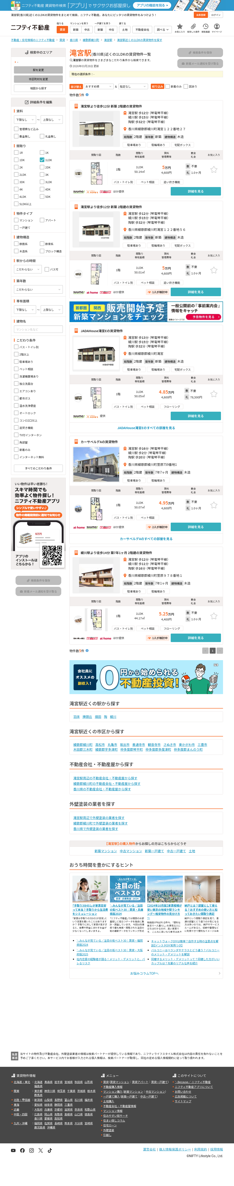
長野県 (58, 1100)
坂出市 (125, 744)
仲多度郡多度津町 (158, 749)
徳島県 (89, 1114)
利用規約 (200, 1149)
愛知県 (38, 1104)
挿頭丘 (87, 716)
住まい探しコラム (114, 1120)
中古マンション (131, 851)
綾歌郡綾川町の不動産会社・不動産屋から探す (107, 783)
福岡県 (38, 1123)
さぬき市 (169, 744)
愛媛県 (48, 1118)
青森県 (48, 1082)
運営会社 (149, 1149)
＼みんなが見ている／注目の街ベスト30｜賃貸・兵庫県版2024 (126, 909)
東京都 (38, 1091)
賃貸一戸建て (159, 1082)
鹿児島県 (39, 1127)
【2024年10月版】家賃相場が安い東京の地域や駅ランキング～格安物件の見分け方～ (164, 911)
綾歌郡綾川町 (83, 744)
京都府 (58, 1109)
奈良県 (78, 1109)
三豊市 (202, 744)
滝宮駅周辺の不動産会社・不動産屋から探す (105, 778)
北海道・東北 (22, 1082)
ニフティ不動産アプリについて (194, 1087)
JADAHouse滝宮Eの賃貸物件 (102, 330)
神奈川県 (49, 1091)
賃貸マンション (119, 1082)
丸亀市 (112, 744)
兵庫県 (48, 1109)
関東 (16, 1091)
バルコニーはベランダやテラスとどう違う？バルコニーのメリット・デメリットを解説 (185, 952)
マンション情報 (112, 1111)
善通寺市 (138, 744)
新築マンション (106, 851)
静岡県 (58, 1104)
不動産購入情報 (112, 1087)
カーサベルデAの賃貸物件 (99, 441)
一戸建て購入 (111, 1096)
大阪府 (38, 1109)
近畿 (16, 1109)
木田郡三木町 (83, 749)
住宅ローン (110, 1125)
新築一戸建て (154, 851)
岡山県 (48, 1114)
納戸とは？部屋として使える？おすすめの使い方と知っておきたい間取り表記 (201, 909)
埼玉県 (61, 1091)
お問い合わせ (183, 1091)
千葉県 (71, 1091)
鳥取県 (58, 1114)
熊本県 (68, 1123)
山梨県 (48, 1100)
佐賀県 (48, 1123)
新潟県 (38, 1100)
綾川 (113, 716)
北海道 (38, 1082)
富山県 (68, 1100)
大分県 (78, 1123)
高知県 (58, 1118)
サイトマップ (183, 1101)
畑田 (98, 716)
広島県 (38, 1114)
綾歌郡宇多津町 (106, 749)
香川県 (38, 1118)
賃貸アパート (140, 1082)
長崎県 (58, 1123)
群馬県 (38, 1095)
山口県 (78, 1114)
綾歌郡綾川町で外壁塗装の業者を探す (100, 823)
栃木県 (91, 1091)
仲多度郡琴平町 (131, 749)
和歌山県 (90, 1109)
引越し (107, 1135)
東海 (16, 1104)
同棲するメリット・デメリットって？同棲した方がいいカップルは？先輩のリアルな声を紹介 (185, 961)
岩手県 (58, 1082)
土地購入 (108, 1101)
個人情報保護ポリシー (175, 1149)
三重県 (68, 1104)
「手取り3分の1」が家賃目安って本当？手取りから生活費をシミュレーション (90, 909)
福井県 (89, 1100)
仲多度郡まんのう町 (188, 749)
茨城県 (81, 1091)
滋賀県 (68, 1109)
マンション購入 (112, 1091)
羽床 (76, 716)
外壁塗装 (108, 1130)
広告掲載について (186, 1096)
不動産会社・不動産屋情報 (119, 1106)
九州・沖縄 (20, 1123)
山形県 (89, 1082)
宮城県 (68, 1082)
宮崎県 (89, 1123)
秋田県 (78, 1082)
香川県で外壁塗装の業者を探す (95, 828)
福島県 (38, 1086)
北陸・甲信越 (22, 1100)
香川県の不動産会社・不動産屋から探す (102, 789)
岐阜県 (48, 1104)
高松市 (100, 744)
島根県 (68, 1114)
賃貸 (106, 1082)
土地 (192, 851)
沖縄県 (51, 1127)
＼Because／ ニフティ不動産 (193, 1082)
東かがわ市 (187, 744)
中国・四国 (20, 1114)
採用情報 (216, 1149)
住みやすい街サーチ (115, 1115)
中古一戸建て (176, 851)
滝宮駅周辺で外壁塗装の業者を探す (99, 817)
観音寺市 (154, 744)
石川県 (78, 1100)
